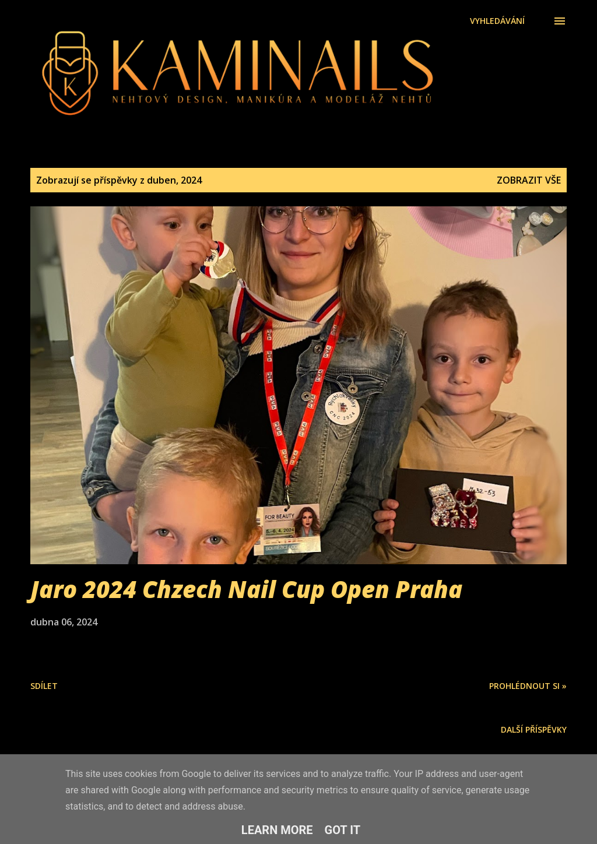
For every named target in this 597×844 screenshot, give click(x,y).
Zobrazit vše (529, 180)
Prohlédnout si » (528, 685)
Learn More (277, 830)
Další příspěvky (534, 729)
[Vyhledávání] (497, 21)
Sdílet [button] (44, 685)
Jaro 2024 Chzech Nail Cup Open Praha (246, 589)
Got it (343, 830)
